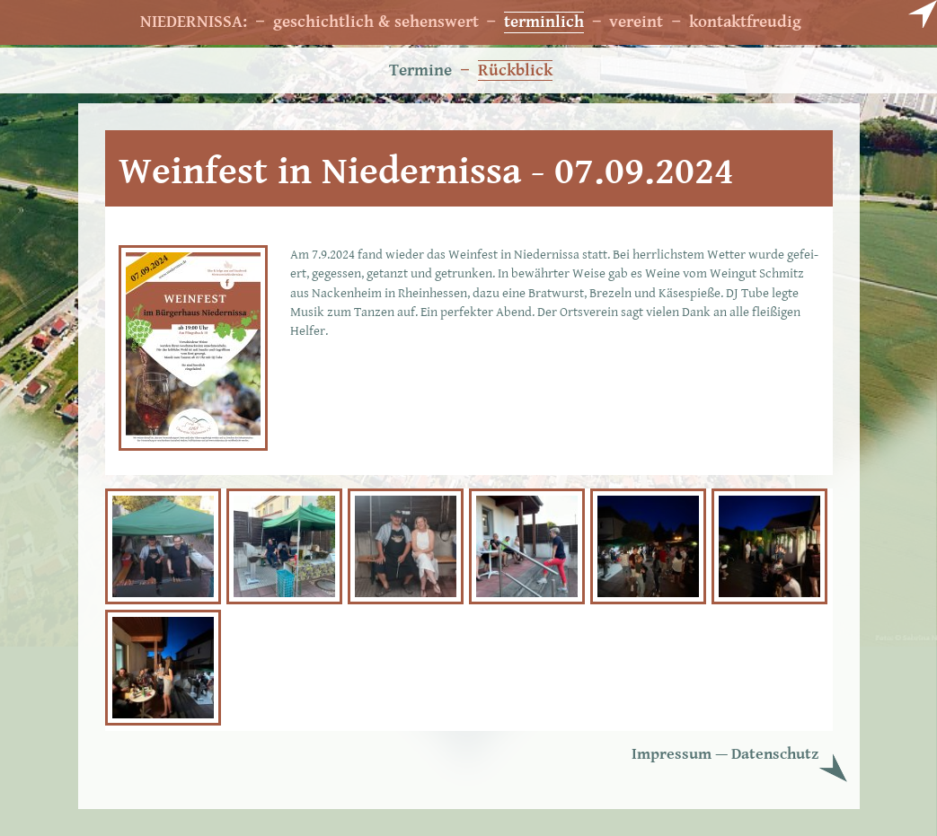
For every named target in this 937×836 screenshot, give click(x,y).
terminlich (544, 21)
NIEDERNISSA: (193, 22)
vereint (636, 22)
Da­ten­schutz (774, 753)
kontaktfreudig (745, 22)
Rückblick (515, 70)
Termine (420, 70)
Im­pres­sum (672, 753)
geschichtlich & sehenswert (376, 22)
